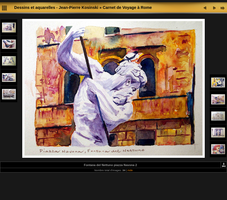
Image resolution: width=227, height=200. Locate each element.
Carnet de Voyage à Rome (127, 7)
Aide (130, 170)
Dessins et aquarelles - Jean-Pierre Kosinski (56, 7)
